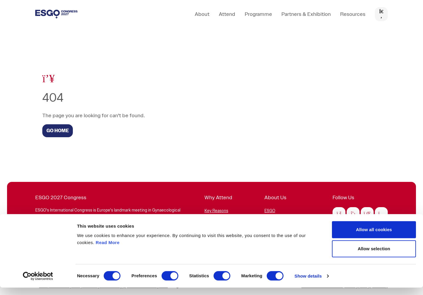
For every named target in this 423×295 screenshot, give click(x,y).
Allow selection (374, 256)
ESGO (269, 211)
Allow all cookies (374, 236)
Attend (227, 14)
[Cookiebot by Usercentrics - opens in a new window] (38, 283)
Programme (258, 14)
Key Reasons (216, 211)
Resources (352, 14)
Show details (308, 283)
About (202, 14)
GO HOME (57, 131)
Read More (108, 249)
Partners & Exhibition (306, 14)
